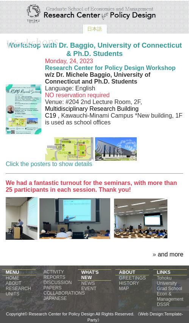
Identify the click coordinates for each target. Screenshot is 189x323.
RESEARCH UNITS (18, 291)
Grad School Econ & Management (170, 294)
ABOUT (13, 283)
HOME (12, 278)
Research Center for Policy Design (62, 314)
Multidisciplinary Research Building (92, 109)
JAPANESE (55, 298)
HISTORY (129, 283)
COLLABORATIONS (64, 293)
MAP (124, 288)
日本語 (94, 29)
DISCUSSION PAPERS (58, 285)
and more (170, 254)
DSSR (163, 304)
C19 (51, 115)
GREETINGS (132, 278)
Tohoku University (167, 280)
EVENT (89, 288)
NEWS (88, 283)
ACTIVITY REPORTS (55, 274)
